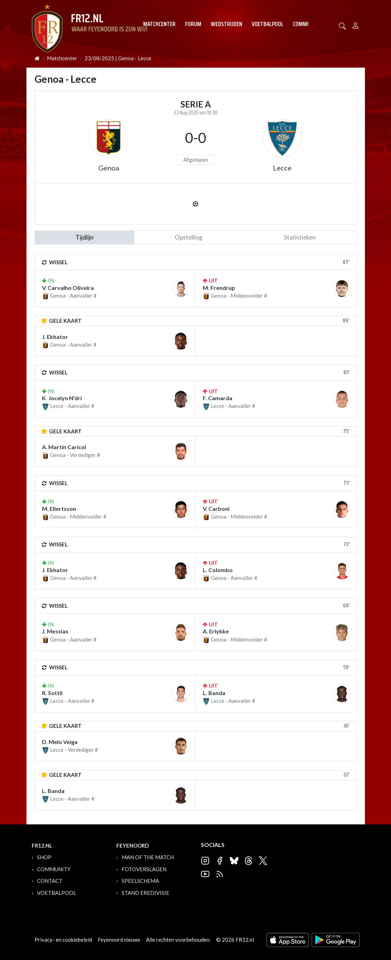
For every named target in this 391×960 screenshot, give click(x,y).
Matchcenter (159, 24)
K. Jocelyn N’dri (62, 398)
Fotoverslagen (144, 869)
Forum (193, 24)
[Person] (356, 24)
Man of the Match (148, 857)
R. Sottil (52, 692)
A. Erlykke (216, 631)
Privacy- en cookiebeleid (63, 939)
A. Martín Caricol (64, 447)
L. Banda (214, 692)
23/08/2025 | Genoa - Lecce (118, 58)
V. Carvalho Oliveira (68, 287)
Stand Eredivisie (145, 893)
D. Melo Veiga (60, 741)
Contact (49, 881)
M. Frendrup (219, 287)
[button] (342, 25)
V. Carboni (216, 508)
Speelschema (140, 881)
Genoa (108, 167)
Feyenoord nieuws (119, 939)
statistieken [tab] (300, 237)
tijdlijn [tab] (84, 237)
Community (307, 24)
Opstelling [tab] (188, 237)
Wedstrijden (226, 24)
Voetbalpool (267, 24)
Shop (44, 857)
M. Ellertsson (59, 508)
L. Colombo (218, 569)
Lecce (282, 167)
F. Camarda (217, 398)
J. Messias (55, 631)
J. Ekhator (55, 336)
